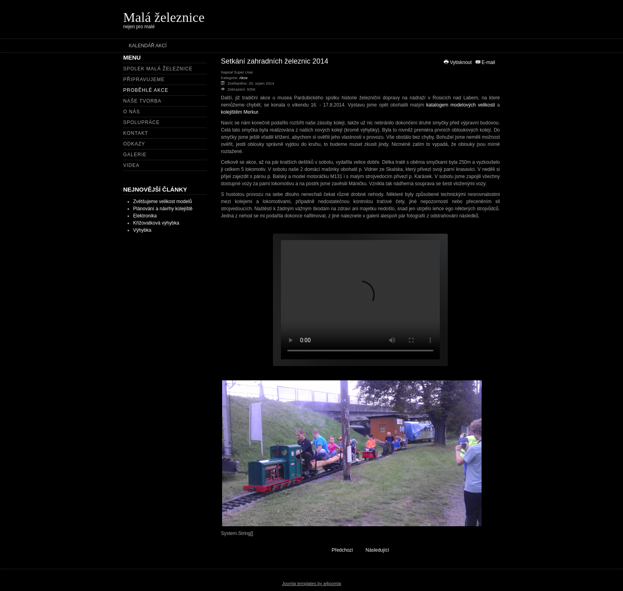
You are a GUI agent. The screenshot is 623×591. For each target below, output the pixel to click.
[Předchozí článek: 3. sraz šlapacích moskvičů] (338, 550)
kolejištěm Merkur (239, 112)
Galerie (135, 154)
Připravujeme (143, 79)
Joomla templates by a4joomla (311, 583)
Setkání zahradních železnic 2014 (274, 61)
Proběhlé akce (145, 90)
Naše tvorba (142, 101)
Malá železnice (164, 17)
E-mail (485, 62)
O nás (131, 111)
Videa (131, 165)
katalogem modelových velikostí (460, 105)
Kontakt (135, 133)
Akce (243, 78)
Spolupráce (141, 122)
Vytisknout (458, 62)
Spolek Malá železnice (157, 69)
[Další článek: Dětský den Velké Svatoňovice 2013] (381, 550)
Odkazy (134, 144)
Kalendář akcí (147, 45)
